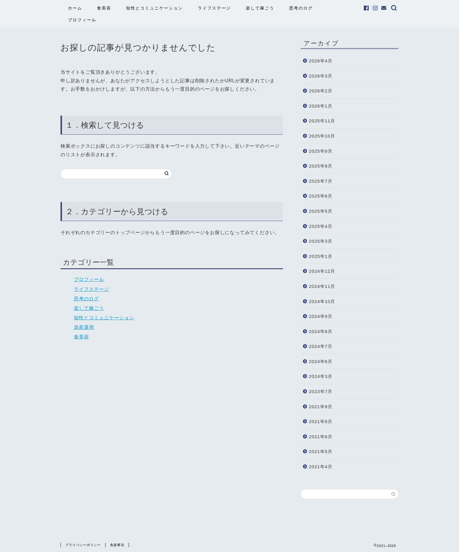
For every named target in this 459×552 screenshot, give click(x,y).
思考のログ (301, 8)
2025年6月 (320, 195)
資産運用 (84, 327)
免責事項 (117, 545)
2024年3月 (320, 376)
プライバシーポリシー (83, 545)
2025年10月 (322, 135)
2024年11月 (322, 286)
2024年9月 (320, 316)
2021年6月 (320, 436)
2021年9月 (320, 406)
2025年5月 (320, 211)
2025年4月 (320, 226)
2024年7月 (320, 346)
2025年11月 (322, 120)
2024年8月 (320, 331)
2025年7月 (320, 181)
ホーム (75, 8)
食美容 (104, 8)
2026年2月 (320, 90)
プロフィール (82, 20)
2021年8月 (320, 421)
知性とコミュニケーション (154, 8)
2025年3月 (320, 241)
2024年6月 (320, 361)
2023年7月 (320, 391)
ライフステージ (214, 8)
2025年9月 (320, 151)
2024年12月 (322, 271)
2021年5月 (320, 451)
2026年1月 (320, 105)
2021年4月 (320, 466)
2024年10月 (322, 301)
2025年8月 (320, 165)
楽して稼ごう (260, 8)
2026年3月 (320, 75)
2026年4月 (320, 60)
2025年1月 (320, 256)
